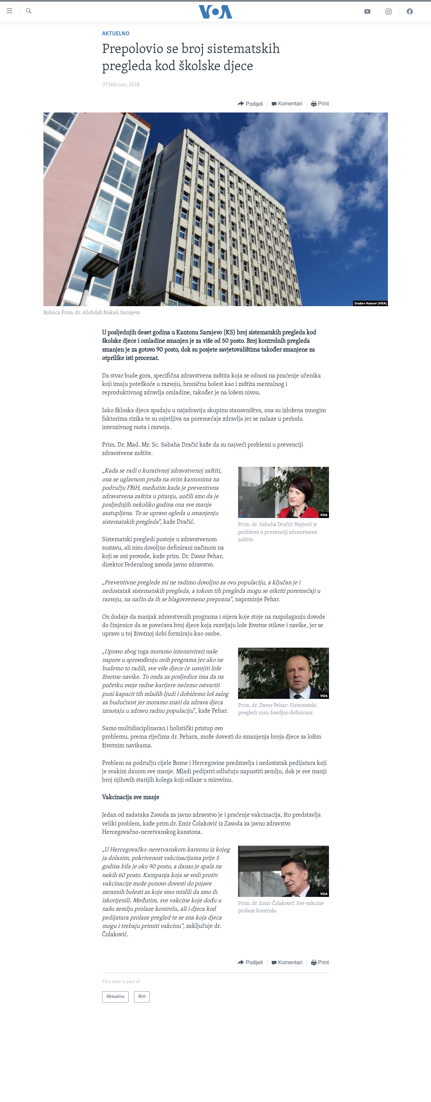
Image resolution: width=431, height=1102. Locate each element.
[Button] (250, 103)
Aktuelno (116, 34)
